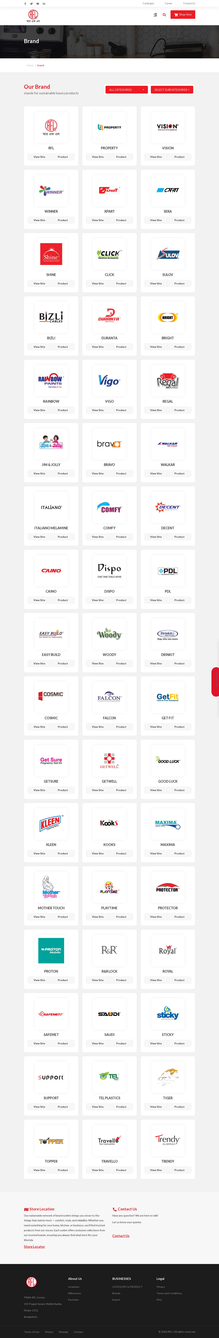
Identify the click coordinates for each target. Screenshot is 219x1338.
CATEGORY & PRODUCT (127, 1286)
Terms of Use (31, 1331)
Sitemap (63, 1331)
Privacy (161, 1286)
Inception (73, 1286)
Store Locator (34, 1247)
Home (30, 65)
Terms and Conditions (169, 1293)
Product (63, 156)
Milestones (74, 1293)
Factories (73, 1299)
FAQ (159, 1299)
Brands (116, 1293)
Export (116, 1299)
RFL (170, 1331)
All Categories (120, 89)
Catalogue (148, 3)
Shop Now (183, 15)
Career (168, 3)
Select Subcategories (171, 89)
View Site (39, 156)
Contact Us (189, 3)
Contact (78, 1331)
